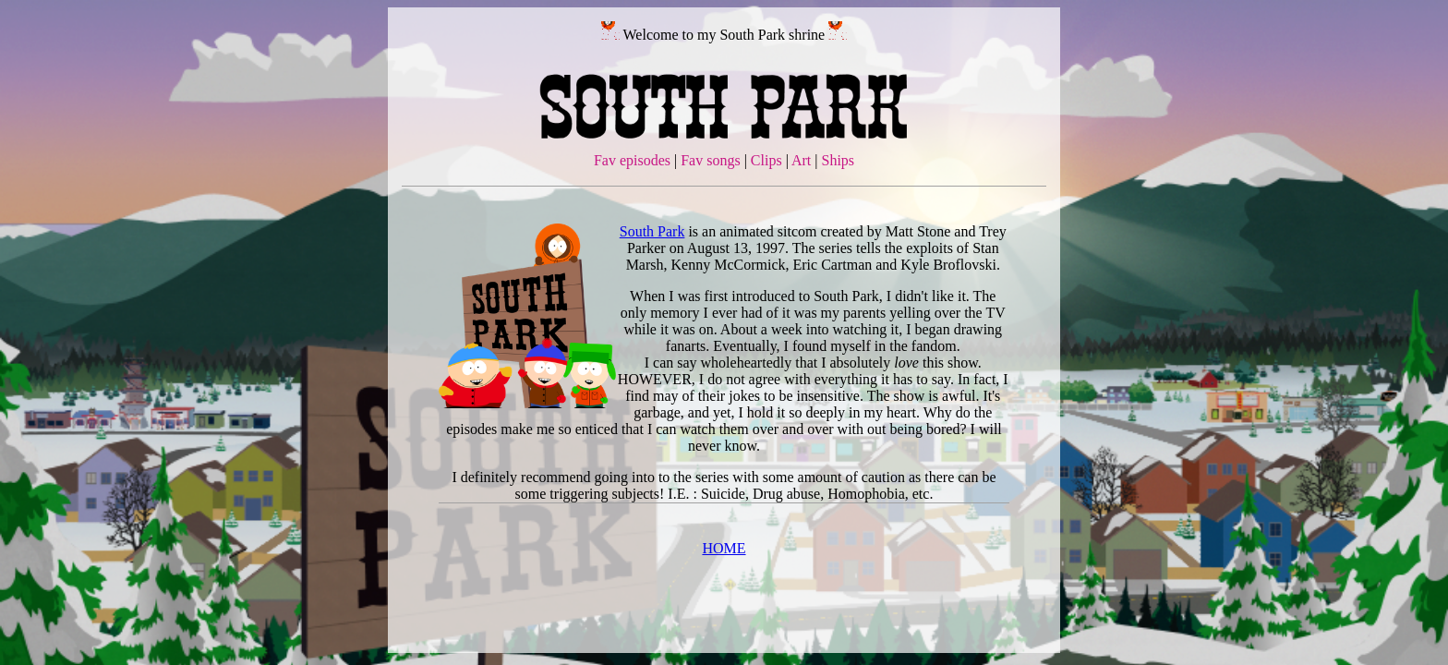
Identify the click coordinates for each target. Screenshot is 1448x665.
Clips (766, 160)
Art (801, 160)
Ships (838, 160)
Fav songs (710, 160)
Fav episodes (632, 160)
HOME (723, 548)
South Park (652, 231)
